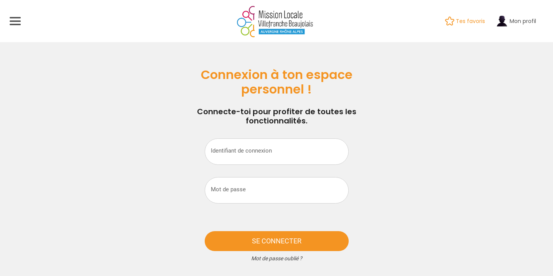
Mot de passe (228, 189)
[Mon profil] (521, 21)
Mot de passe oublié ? (276, 258)
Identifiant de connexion (241, 150)
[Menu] (15, 21)
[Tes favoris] (470, 21)
